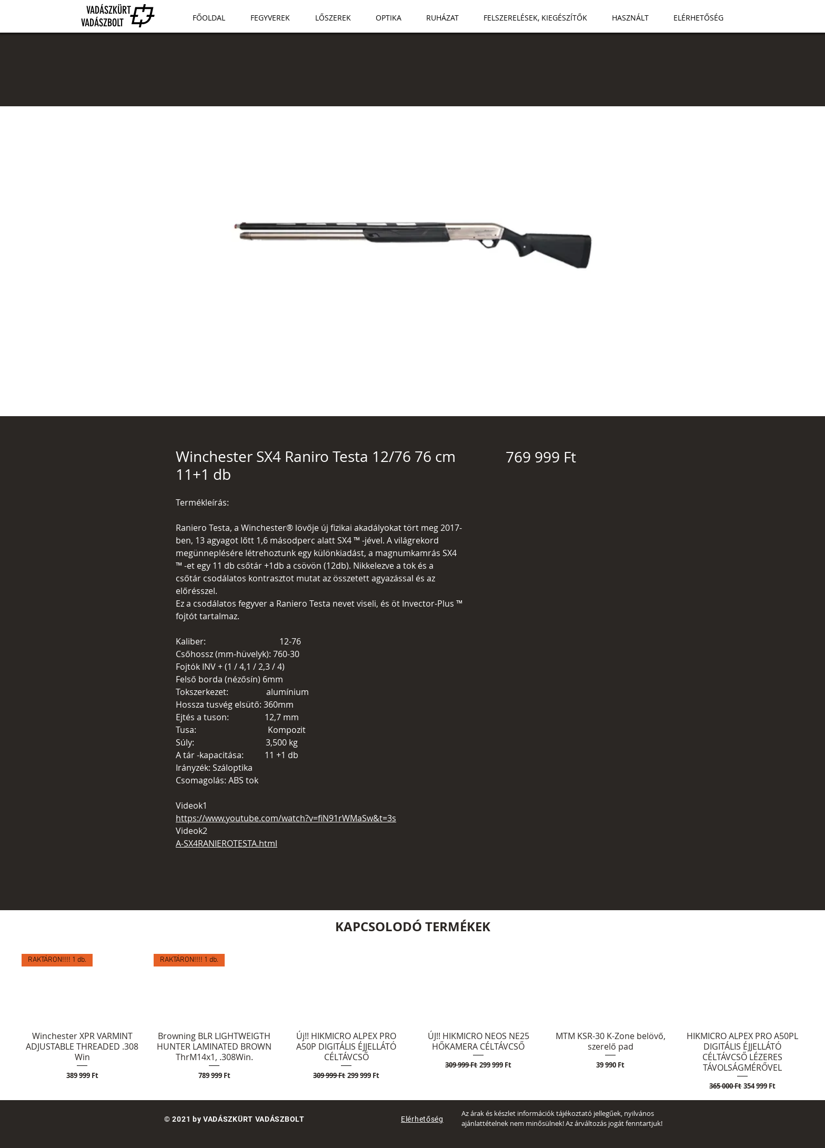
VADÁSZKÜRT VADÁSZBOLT (101, 16)
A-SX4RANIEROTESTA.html (226, 843)
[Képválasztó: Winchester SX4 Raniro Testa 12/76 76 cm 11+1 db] (402, 410)
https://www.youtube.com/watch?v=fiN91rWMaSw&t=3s (286, 818)
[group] (412, 1022)
